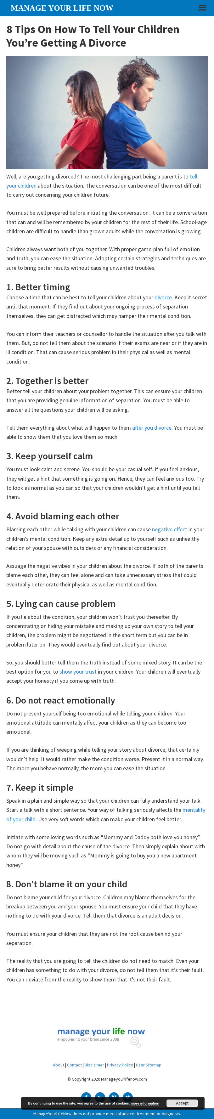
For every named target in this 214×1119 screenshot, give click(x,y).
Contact (74, 1065)
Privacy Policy (120, 1065)
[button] (201, 10)
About (58, 1065)
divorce (163, 297)
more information (145, 1103)
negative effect (169, 529)
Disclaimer (94, 1065)
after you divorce (152, 427)
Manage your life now (62, 8)
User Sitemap (148, 1065)
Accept (182, 1103)
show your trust (78, 671)
